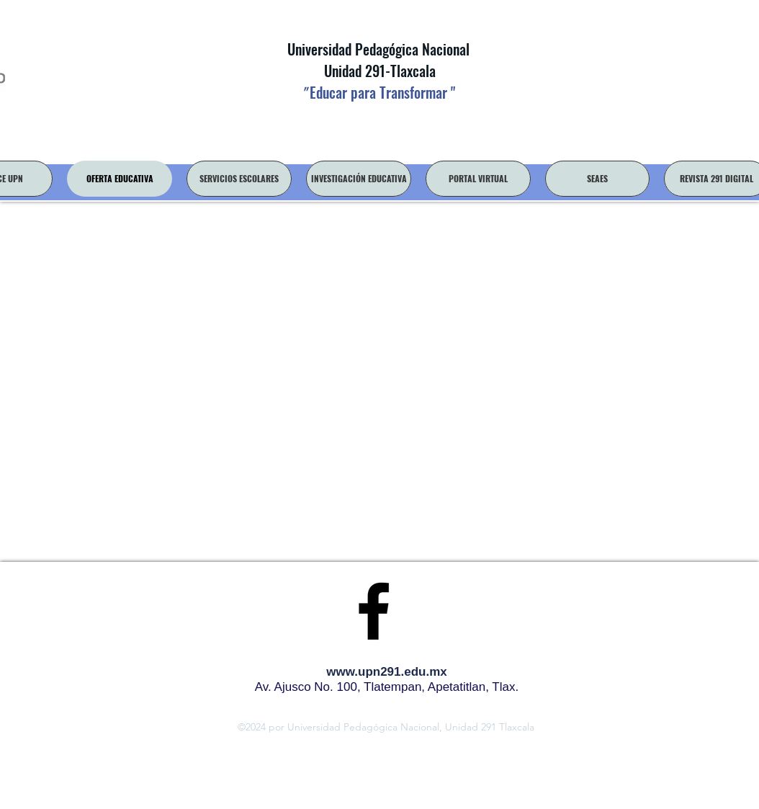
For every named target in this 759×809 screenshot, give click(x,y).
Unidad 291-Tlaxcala (378, 70)
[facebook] (374, 611)
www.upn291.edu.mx (386, 672)
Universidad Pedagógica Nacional (378, 49)
